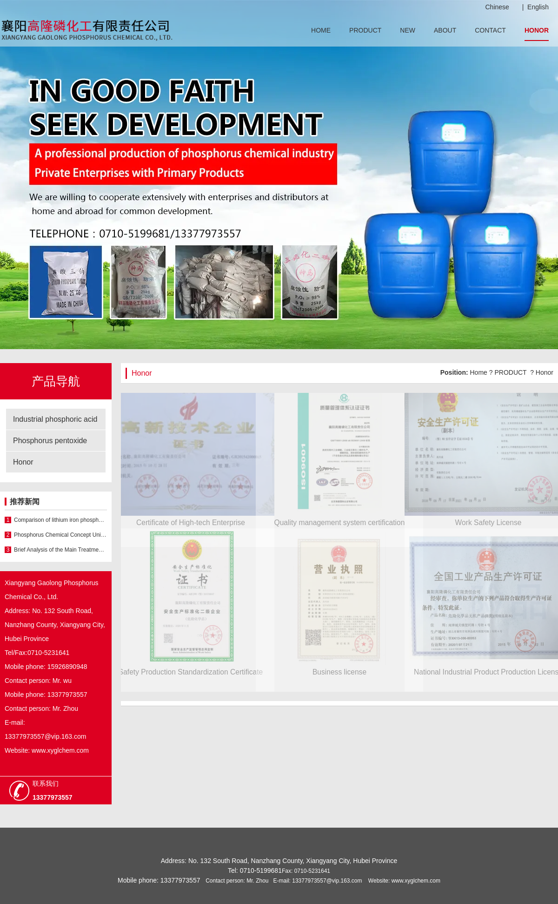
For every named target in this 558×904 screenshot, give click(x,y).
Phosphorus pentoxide (50, 441)
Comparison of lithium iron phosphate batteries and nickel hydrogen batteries (60, 520)
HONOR (537, 30)
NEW (407, 30)
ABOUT (445, 30)
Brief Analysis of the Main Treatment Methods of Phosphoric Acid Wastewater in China (60, 549)
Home (478, 372)
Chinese (497, 7)
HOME (321, 30)
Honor (23, 462)
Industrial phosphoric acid (55, 419)
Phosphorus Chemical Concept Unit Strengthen (60, 535)
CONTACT (490, 30)
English (538, 7)
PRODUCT (365, 30)
